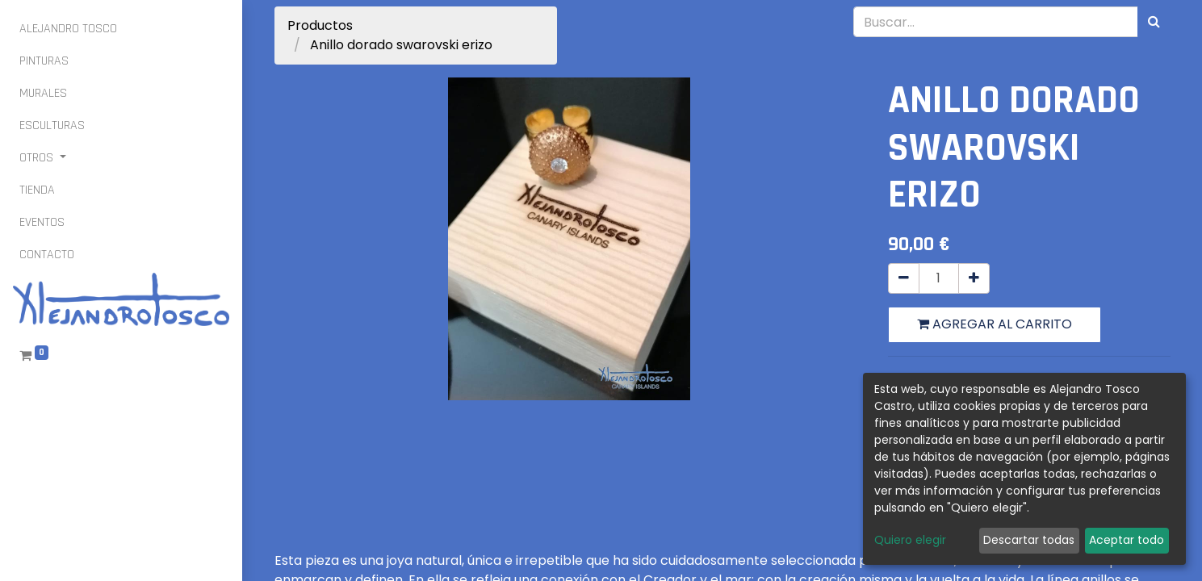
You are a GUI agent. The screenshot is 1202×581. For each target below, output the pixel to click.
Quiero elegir (910, 540)
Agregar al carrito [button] (994, 324)
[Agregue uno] (974, 278)
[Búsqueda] (1154, 21)
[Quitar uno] (903, 278)
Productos (320, 25)
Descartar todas (1028, 540)
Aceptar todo (1126, 540)
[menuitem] (68, 29)
